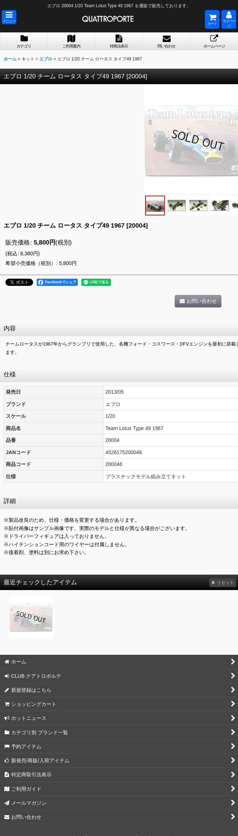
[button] (9, 17)
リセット (222, 582)
